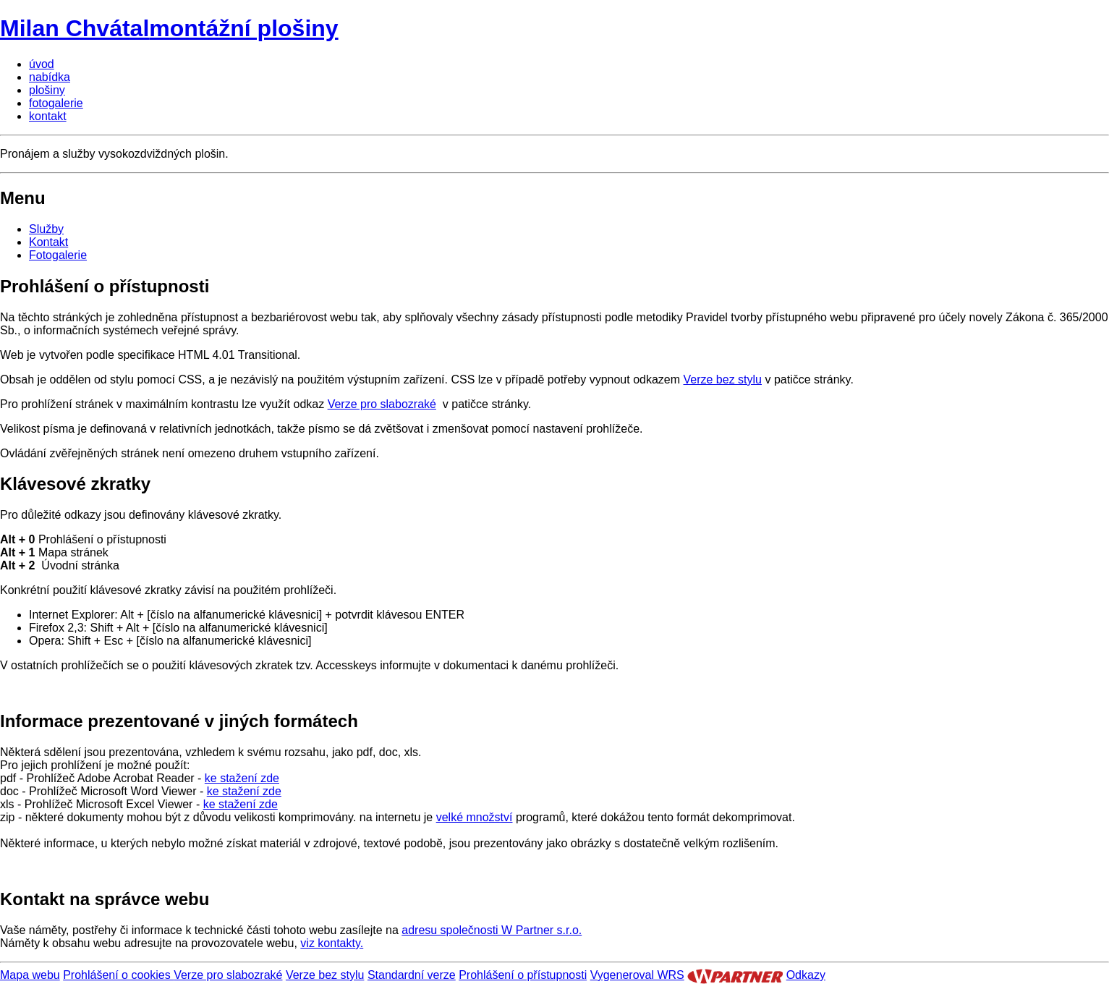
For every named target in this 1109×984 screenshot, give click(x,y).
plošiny (47, 90)
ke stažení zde (242, 778)
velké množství (474, 817)
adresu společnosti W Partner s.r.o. (491, 930)
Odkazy (805, 975)
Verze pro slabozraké (382, 404)
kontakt (48, 116)
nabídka (49, 77)
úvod (41, 64)
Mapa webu (30, 975)
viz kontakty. (331, 943)
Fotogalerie (58, 255)
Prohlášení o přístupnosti (523, 975)
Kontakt (48, 242)
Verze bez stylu (723, 379)
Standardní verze (411, 975)
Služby (46, 229)
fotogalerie (56, 103)
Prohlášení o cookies (118, 975)
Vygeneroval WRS (637, 975)
